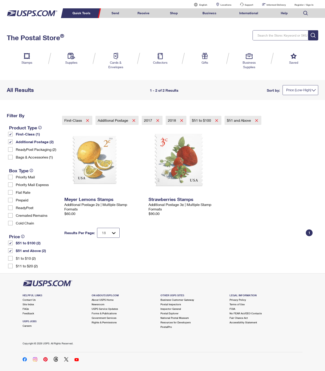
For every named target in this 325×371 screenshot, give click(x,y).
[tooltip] (40, 127)
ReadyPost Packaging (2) (36, 149)
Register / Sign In (304, 4)
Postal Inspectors (170, 304)
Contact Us (29, 299)
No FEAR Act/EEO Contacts (246, 313)
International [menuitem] (248, 13)
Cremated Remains (31, 215)
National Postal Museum (174, 317)
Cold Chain (25, 223)
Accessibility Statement (243, 322)
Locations (226, 4)
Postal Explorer (169, 313)
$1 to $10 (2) (26, 258)
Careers (27, 325)
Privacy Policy (238, 299)
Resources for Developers (175, 322)
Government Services (104, 317)
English (198, 4)
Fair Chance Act (239, 317)
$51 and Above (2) (31, 250)
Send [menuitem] (115, 13)
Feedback (28, 313)
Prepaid (22, 200)
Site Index (28, 304)
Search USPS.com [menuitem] (305, 13)
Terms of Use (237, 304)
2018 (172, 120)
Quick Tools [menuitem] (81, 13)
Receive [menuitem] (143, 13)
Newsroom (98, 304)
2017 (148, 120)
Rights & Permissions (104, 322)
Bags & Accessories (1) (34, 157)
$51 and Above (239, 120)
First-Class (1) (28, 134)
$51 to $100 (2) (28, 243)
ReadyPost (24, 207)
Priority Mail (25, 177)
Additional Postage (113, 120)
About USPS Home (103, 299)
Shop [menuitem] (174, 13)
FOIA (232, 308)
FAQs (26, 308)
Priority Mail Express (32, 184)
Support (249, 4)
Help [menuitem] (284, 13)
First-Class (73, 120)
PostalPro (166, 326)
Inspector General (170, 308)
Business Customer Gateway (177, 299)
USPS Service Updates (105, 308)
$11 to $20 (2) (27, 266)
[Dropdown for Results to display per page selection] (108, 233)
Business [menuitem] (209, 13)
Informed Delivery (276, 4)
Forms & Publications (104, 313)
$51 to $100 (202, 120)
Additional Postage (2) (35, 142)
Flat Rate (23, 192)
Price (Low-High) (298, 90)
